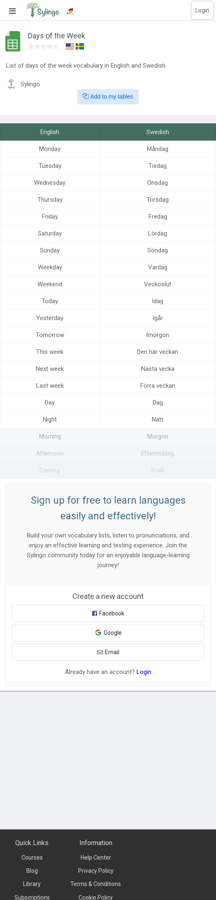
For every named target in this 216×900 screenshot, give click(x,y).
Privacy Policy (96, 870)
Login (202, 10)
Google (108, 632)
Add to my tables (108, 96)
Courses (32, 857)
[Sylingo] (42, 10)
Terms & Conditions (95, 884)
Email (108, 652)
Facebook (108, 613)
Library (32, 884)
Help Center (96, 857)
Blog (32, 870)
